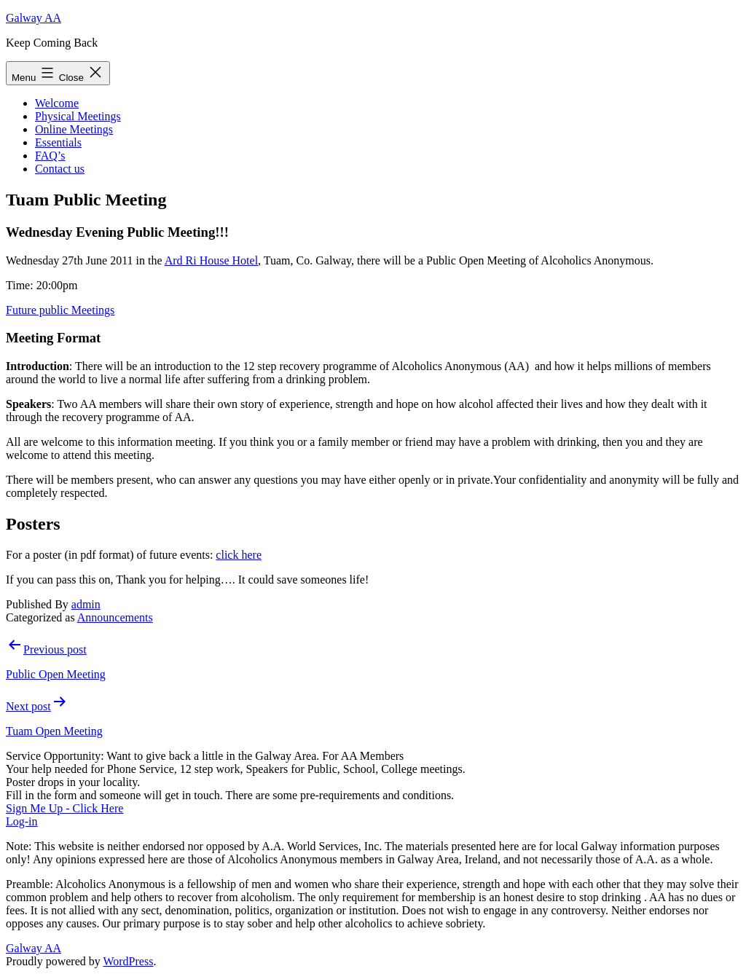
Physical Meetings (78, 116)
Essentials (58, 142)
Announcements (115, 617)
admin (86, 604)
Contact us (60, 168)
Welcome (57, 103)
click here (239, 555)
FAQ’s (50, 155)
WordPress (128, 961)
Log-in (22, 821)
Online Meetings (74, 129)
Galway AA (33, 18)
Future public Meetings (60, 310)
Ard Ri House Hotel (211, 260)
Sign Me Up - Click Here (64, 808)
